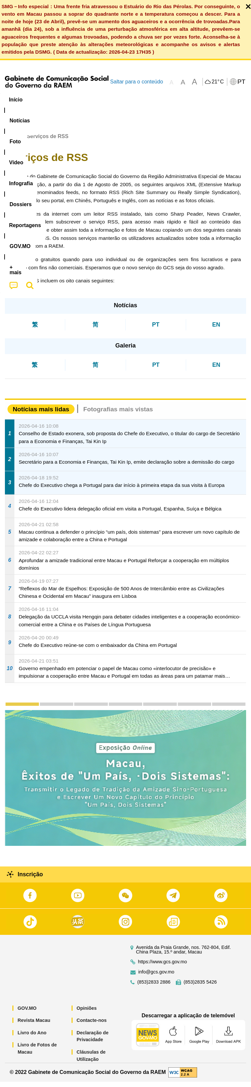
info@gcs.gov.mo (156, 976)
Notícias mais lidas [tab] (41, 414)
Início (12, 141)
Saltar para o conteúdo (136, 81)
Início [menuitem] (16, 99)
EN (216, 330)
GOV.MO (27, 1013)
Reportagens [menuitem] (208, 99)
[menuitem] (44, 100)
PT (155, 330)
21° (217, 81)
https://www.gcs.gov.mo (162, 966)
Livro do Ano (32, 1037)
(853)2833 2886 (154, 987)
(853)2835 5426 (200, 987)
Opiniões (86, 1013)
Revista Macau (34, 1025)
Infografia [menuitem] (132, 99)
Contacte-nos (91, 1025)
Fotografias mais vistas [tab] (118, 414)
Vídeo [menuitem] (100, 99)
